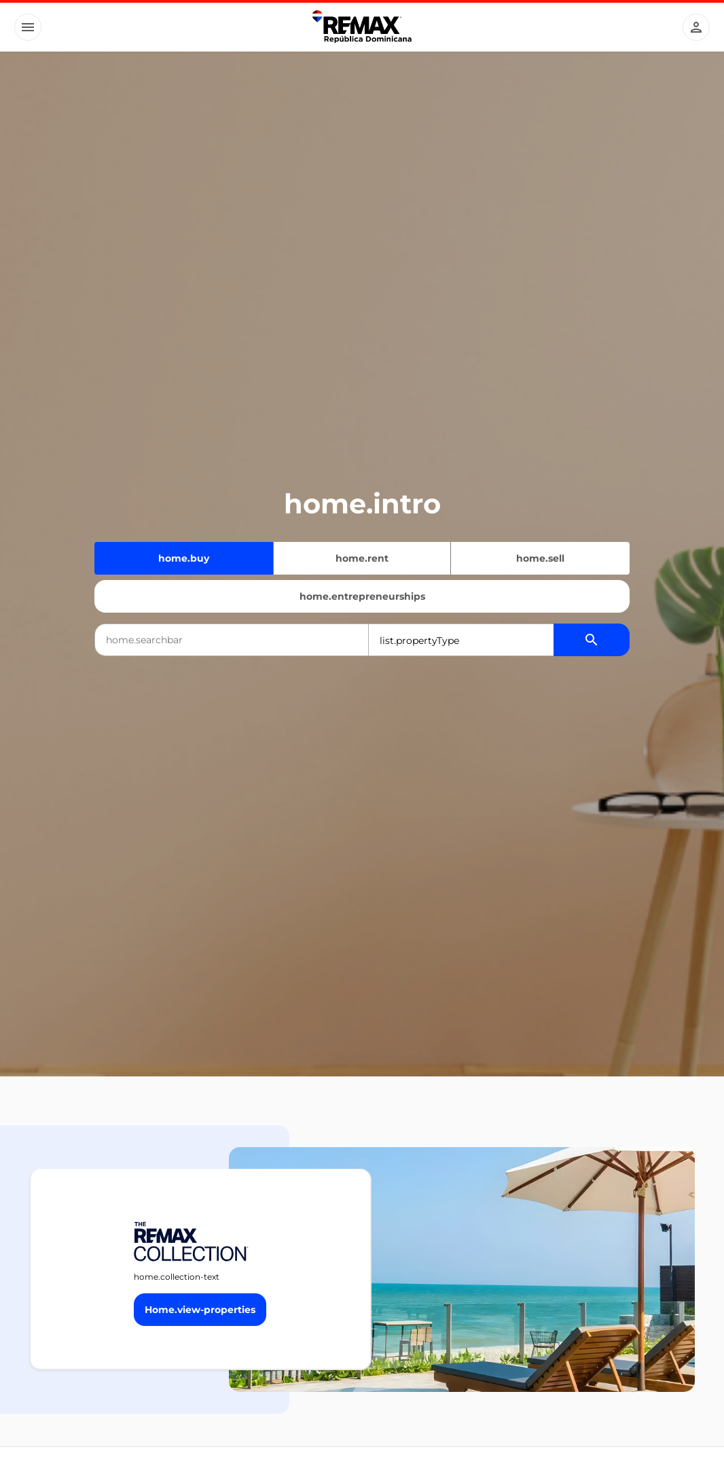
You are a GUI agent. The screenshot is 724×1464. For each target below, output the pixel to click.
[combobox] (231, 640)
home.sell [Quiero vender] (540, 558)
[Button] (27, 27)
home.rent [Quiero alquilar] (362, 558)
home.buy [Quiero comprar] (183, 558)
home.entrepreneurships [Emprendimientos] (362, 596)
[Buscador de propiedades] (592, 640)
